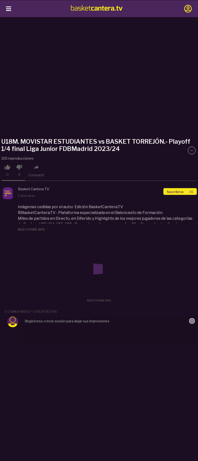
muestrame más (33, 229)
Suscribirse (180, 192)
